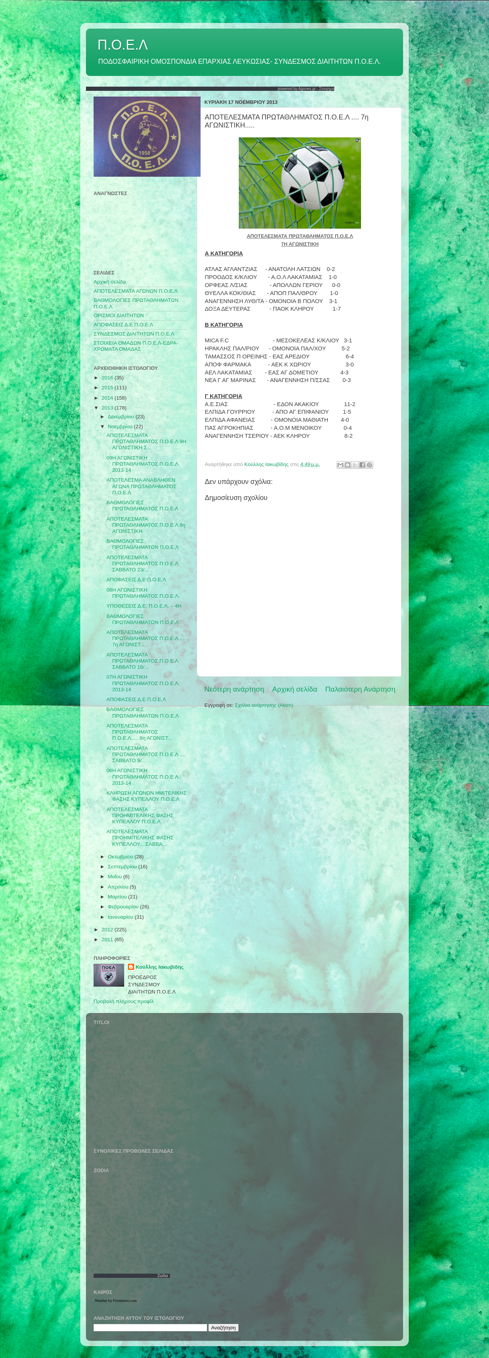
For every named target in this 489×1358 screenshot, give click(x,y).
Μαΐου (115, 876)
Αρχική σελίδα (294, 689)
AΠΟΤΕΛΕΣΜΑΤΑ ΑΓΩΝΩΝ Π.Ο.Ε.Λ (136, 291)
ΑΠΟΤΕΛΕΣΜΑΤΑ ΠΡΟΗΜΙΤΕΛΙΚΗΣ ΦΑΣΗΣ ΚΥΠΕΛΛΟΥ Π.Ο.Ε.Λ (140, 815)
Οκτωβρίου (121, 857)
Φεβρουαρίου (124, 907)
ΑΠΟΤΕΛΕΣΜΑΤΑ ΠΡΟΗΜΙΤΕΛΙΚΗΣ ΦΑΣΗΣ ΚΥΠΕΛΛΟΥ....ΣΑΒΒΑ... (140, 838)
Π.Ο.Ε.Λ (122, 45)
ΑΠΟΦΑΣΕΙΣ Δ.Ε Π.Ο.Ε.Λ (123, 324)
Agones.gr (307, 89)
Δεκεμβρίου (122, 416)
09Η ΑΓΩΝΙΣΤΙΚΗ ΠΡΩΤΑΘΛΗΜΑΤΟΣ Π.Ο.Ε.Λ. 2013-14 (143, 464)
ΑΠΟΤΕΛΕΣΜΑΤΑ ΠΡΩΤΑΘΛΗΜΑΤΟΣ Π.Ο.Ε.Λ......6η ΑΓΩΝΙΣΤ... (139, 732)
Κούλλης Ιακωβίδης (160, 967)
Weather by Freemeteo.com (116, 1300)
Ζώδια (162, 1276)
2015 (108, 387)
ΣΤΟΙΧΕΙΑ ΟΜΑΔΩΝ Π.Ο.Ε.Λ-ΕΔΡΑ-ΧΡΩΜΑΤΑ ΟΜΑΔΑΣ (136, 346)
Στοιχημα (326, 89)
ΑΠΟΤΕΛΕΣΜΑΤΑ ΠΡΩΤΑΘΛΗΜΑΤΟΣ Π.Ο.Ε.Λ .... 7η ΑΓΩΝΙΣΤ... (146, 638)
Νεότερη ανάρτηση (234, 689)
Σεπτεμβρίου (123, 866)
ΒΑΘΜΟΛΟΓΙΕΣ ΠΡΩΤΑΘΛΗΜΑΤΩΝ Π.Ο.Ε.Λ (143, 544)
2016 (108, 378)
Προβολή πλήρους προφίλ (124, 1001)
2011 (108, 939)
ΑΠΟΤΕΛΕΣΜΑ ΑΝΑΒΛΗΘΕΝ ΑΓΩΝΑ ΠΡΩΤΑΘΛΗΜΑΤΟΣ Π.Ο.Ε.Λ (141, 486)
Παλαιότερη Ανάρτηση (360, 689)
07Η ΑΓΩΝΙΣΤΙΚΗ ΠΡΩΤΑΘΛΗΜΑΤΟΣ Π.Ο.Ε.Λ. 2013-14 (143, 683)
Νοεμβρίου (121, 426)
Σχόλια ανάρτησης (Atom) (264, 705)
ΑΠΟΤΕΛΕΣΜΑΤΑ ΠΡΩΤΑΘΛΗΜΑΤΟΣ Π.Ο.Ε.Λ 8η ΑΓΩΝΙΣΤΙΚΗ (146, 525)
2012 (108, 929)
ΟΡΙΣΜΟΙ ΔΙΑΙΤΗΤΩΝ (119, 315)
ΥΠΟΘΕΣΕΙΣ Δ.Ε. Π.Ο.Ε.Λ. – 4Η (144, 606)
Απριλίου (119, 887)
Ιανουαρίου (121, 917)
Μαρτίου (118, 897)
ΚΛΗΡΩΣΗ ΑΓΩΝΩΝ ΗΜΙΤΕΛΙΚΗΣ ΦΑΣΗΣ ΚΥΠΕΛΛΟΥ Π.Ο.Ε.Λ (147, 796)
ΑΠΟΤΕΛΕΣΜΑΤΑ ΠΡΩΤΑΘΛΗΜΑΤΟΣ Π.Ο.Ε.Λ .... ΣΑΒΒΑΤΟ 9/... (146, 754)
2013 (108, 408)
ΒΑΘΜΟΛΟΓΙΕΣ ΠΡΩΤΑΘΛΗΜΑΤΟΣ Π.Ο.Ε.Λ (142, 505)
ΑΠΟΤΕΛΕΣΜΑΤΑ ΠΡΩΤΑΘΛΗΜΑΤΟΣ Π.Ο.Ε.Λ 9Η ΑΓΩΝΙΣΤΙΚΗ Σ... (146, 441)
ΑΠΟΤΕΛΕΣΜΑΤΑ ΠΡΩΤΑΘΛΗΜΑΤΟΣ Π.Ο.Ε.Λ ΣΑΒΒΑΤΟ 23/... (142, 564)
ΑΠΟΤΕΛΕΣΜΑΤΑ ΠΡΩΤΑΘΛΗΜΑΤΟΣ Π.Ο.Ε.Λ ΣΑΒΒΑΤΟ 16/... (142, 661)
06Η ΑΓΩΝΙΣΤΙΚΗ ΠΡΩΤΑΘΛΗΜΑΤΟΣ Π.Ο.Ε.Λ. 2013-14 (143, 776)
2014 (108, 398)
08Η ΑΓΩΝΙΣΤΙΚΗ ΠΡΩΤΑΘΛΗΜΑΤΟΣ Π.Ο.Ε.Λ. (143, 593)
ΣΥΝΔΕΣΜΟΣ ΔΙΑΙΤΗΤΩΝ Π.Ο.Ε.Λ (134, 334)
